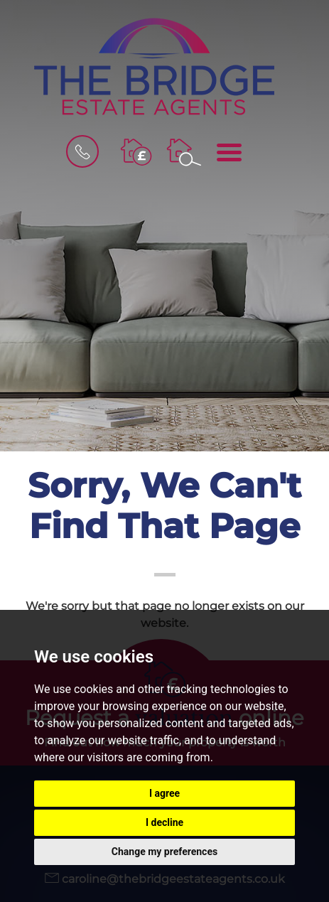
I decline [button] (164, 822)
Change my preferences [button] (164, 851)
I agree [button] (164, 793)
